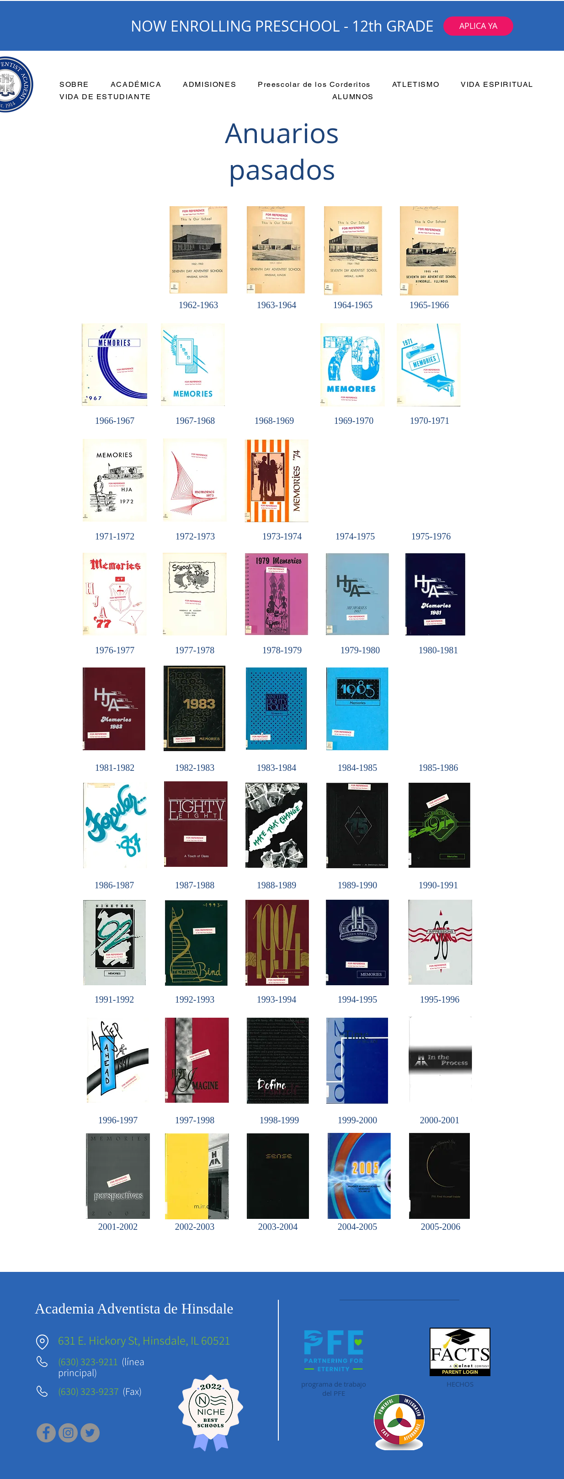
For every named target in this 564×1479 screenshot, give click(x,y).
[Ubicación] (42, 1342)
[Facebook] (46, 1432)
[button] (478, 26)
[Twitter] (90, 1432)
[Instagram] (68, 1432)
